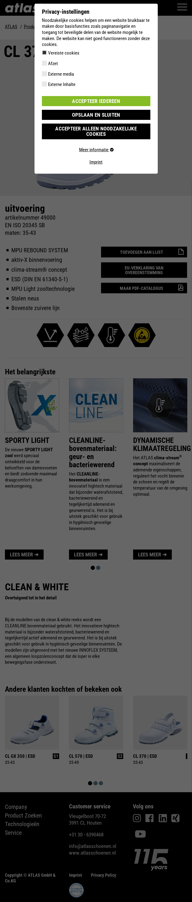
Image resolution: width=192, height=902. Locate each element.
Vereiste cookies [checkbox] (63, 53)
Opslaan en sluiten (96, 114)
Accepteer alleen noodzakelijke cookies (96, 128)
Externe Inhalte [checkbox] (61, 84)
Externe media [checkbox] (61, 74)
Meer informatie (96, 143)
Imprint (96, 155)
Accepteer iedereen (96, 101)
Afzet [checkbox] (53, 63)
